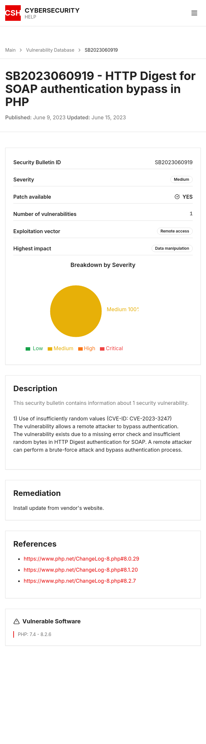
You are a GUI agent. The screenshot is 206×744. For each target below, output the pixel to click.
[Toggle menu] (194, 13)
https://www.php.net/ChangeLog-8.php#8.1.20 (81, 569)
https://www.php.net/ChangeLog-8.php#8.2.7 (80, 581)
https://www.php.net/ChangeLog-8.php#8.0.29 (81, 558)
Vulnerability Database (50, 50)
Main (10, 50)
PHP (22, 634)
